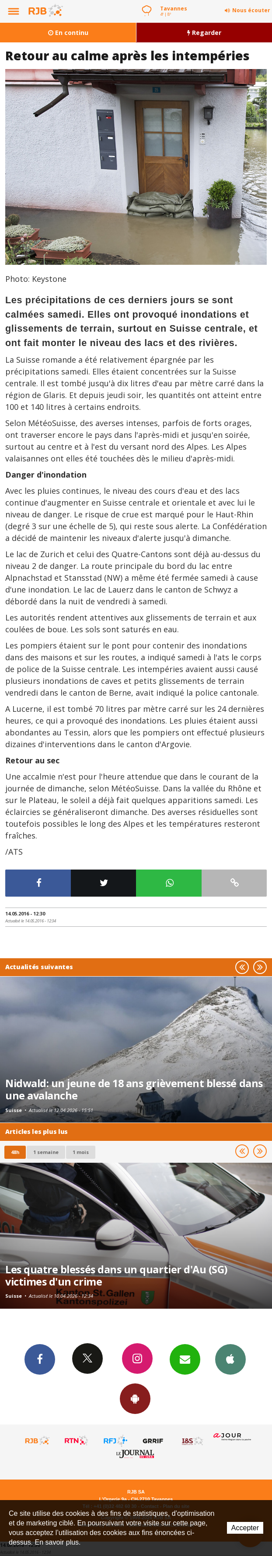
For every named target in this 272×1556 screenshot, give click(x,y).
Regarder (204, 32)
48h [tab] (15, 1152)
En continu (68, 32)
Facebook (39, 1359)
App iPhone (230, 1359)
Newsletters (185, 1359)
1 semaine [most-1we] (46, 1152)
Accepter (245, 1528)
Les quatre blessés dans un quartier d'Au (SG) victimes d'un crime (116, 1275)
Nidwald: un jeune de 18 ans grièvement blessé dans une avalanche (134, 1089)
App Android (135, 1398)
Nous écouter (251, 10)
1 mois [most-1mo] (81, 1152)
